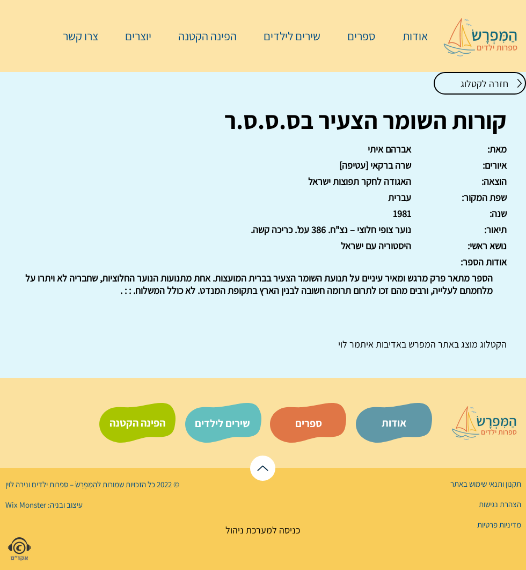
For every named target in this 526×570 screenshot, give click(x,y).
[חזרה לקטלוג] (480, 83)
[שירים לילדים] (222, 423)
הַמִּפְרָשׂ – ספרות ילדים (63, 484)
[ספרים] (309, 423)
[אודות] (394, 423)
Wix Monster (25, 505)
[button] (355, 36)
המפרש (421, 344)
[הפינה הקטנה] (137, 423)
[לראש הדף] (262, 468)
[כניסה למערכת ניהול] (262, 530)
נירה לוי (17, 484)
